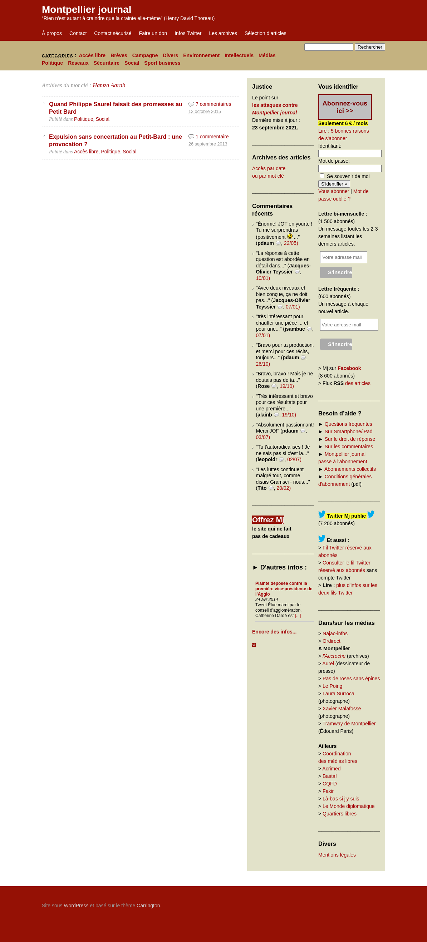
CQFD (330, 783)
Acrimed (331, 768)
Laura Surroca (338, 693)
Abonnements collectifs (350, 469)
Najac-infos (335, 633)
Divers (170, 55)
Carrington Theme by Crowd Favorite (340, 903)
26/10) (263, 364)
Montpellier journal (86, 9)
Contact (78, 33)
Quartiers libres (340, 814)
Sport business (162, 63)
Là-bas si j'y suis (341, 799)
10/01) (263, 278)
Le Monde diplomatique (349, 806)
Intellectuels (239, 55)
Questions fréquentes (348, 424)
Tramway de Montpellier (349, 723)
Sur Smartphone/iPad (349, 431)
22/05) (291, 243)
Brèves (119, 55)
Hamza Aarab (109, 85)
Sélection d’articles (265, 33)
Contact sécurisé (112, 33)
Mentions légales (337, 855)
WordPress (76, 905)
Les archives (223, 33)
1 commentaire (212, 136)
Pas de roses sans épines (351, 678)
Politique (52, 63)
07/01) (293, 307)
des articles (357, 383)
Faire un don (153, 33)
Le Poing (332, 686)
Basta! (330, 776)
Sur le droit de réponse (350, 439)
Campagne (145, 55)
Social (131, 63)
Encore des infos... (274, 632)
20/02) (283, 488)
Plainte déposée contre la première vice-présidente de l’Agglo (283, 589)
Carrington (148, 905)
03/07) (263, 437)
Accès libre (92, 55)
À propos (52, 33)
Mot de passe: (334, 161)
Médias (267, 55)
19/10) (287, 386)
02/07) (294, 459)
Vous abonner (333, 191)
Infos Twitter (188, 33)
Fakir (328, 791)
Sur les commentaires (349, 446)
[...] (298, 615)
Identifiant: (330, 146)
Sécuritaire (106, 63)
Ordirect (331, 641)
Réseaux (78, 63)
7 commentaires (213, 104)
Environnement (201, 55)
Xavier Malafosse (342, 708)
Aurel (328, 663)
